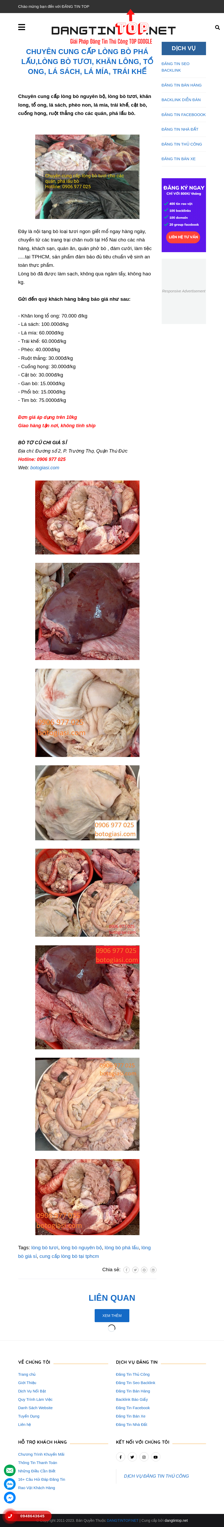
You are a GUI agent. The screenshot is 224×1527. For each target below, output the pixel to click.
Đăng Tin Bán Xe (131, 1416)
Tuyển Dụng (28, 1416)
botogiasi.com (44, 467)
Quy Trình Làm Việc (35, 1399)
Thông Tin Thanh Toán (37, 1462)
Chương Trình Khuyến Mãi (41, 1454)
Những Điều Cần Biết (37, 1471)
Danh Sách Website (35, 1407)
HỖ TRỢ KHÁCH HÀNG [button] (42, 1442)
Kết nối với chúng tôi (142, 1442)
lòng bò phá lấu (121, 1247)
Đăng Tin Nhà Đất (131, 1424)
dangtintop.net (176, 1520)
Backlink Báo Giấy (132, 1399)
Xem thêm (112, 1316)
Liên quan (112, 1298)
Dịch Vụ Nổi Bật (32, 1391)
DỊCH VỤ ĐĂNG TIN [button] (137, 1362)
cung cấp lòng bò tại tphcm (69, 1256)
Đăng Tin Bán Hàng (133, 1391)
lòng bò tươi (44, 1247)
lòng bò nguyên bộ (81, 1247)
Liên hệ (24, 1424)
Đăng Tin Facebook (133, 1407)
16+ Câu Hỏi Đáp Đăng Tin (41, 1479)
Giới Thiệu (27, 1382)
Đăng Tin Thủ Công (133, 1374)
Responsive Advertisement (183, 291)
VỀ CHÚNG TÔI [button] (34, 1362)
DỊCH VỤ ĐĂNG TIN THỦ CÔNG (156, 1476)
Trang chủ (27, 1374)
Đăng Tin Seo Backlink (135, 1382)
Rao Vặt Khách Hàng (36, 1487)
